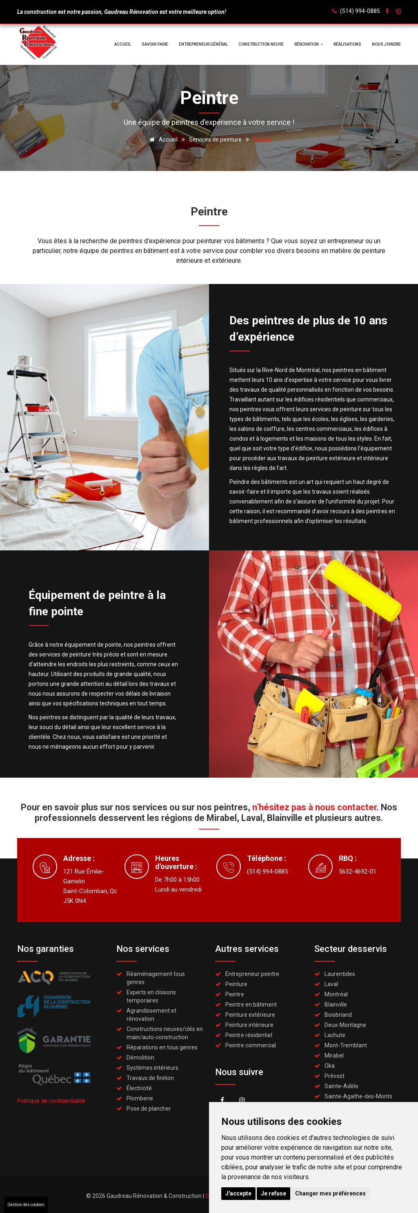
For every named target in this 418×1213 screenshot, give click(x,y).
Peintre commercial (250, 1045)
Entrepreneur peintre (252, 974)
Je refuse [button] (273, 1193)
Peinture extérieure (250, 1014)
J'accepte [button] (238, 1193)
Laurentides (340, 974)
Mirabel (334, 1055)
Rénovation (308, 44)
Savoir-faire (155, 44)
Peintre (234, 994)
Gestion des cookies (25, 1204)
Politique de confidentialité (51, 1101)
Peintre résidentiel (248, 1035)
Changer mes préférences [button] (330, 1193)
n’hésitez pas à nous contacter (314, 807)
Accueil (122, 44)
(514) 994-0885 (360, 11)
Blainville (336, 1004)
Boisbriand (338, 1014)
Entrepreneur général (203, 44)
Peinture (236, 984)
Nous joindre (386, 44)
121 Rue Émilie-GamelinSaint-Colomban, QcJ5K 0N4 (90, 886)
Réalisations (347, 44)
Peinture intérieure (249, 1025)
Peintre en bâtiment (251, 1004)
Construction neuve (261, 44)
